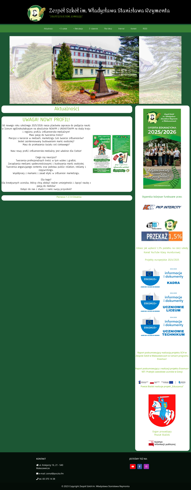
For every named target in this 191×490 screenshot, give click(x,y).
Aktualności (48, 28)
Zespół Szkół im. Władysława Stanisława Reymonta (105, 486)
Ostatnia (77, 196)
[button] (88, 101)
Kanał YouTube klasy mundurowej (162, 252)
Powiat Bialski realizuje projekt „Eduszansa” (162, 386)
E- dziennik (93, 28)
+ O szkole (63, 28)
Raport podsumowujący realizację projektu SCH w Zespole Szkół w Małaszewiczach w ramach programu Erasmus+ (162, 355)
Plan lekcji (108, 28)
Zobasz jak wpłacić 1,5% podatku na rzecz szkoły (162, 248)
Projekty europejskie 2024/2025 (162, 260)
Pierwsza (61, 196)
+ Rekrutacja (78, 28)
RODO (145, 28)
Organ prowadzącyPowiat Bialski (162, 433)
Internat (121, 28)
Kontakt (133, 28)
